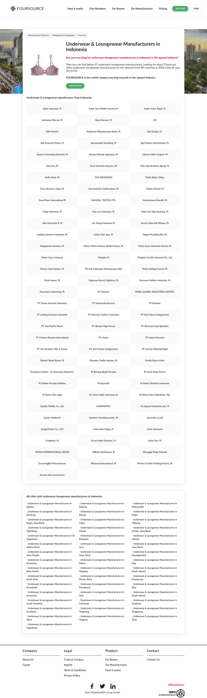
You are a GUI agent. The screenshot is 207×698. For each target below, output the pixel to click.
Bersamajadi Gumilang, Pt (103, 143)
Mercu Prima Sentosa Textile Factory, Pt (103, 246)
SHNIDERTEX (103, 406)
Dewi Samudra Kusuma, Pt (103, 166)
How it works (75, 8)
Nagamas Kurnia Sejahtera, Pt (103, 280)
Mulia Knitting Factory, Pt (154, 269)
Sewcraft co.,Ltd (155, 418)
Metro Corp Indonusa (52, 257)
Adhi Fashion (52, 132)
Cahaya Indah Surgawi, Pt (155, 154)
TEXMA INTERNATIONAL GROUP (52, 452)
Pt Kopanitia (103, 383)
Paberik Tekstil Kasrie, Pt (52, 360)
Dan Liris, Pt (52, 166)
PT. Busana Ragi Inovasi (103, 326)
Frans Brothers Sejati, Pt (52, 189)
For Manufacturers (142, 8)
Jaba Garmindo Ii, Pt (52, 223)
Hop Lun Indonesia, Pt (103, 212)
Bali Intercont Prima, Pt (52, 143)
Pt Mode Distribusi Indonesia (154, 383)
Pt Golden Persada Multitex (52, 383)
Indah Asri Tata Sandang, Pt (154, 212)
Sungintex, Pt (52, 441)
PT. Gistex (103, 338)
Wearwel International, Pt (103, 463)
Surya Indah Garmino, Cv (103, 441)
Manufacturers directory (38, 35)
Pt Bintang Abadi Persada (103, 372)
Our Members (98, 8)
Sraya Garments (155, 429)
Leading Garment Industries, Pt (52, 235)
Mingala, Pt (103, 257)
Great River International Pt (52, 200)
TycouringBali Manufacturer (52, 463)
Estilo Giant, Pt (52, 177)
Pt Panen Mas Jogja (52, 395)
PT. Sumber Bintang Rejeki (155, 349)
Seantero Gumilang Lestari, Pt (103, 418)
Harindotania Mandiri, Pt (155, 200)
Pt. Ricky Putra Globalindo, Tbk (154, 395)
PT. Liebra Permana (154, 338)
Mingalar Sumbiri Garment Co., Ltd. (154, 257)
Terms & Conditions (75, 670)
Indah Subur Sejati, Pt (155, 109)
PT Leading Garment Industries (52, 315)
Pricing (163, 8)
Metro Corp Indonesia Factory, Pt (154, 246)
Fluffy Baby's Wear (154, 177)
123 (155, 120)
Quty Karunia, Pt (103, 120)
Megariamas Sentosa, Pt (52, 246)
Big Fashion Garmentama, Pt (155, 143)
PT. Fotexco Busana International (52, 338)
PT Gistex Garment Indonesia (52, 303)
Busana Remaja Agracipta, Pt (103, 154)
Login (196, 8)
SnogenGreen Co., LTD (52, 429)
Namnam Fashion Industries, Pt (154, 280)
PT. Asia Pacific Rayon (52, 326)
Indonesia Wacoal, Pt (52, 120)
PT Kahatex (154, 303)
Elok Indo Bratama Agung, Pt (155, 166)
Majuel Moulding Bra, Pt (155, 235)
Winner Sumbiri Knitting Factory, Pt (154, 463)
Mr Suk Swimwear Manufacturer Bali (103, 269)
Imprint (68, 665)
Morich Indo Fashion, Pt (52, 269)
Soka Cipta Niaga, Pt (103, 429)
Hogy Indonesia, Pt (52, 212)
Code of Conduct (74, 659)
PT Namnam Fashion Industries (103, 315)
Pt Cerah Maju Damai (154, 372)
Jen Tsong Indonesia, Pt (103, 223)
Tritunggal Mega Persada (155, 452)
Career (26, 665)
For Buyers (118, 8)
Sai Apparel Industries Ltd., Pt (154, 406)
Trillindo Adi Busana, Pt (103, 452)
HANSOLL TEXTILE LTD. (103, 200)
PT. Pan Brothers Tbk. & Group (52, 349)
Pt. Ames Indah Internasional (103, 395)
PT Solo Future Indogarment (155, 315)
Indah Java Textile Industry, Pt (103, 109)
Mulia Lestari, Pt (52, 280)
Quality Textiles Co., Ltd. (52, 406)
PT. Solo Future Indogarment (103, 349)
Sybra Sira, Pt (154, 441)
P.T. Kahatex (103, 292)
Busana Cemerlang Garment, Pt (52, 154)
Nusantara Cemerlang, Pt (52, 292)
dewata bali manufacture (52, 475)
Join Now (180, 8)
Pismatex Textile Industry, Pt (103, 360)
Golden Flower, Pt (155, 189)
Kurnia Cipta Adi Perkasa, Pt (155, 223)
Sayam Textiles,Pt (52, 418)
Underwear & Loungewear (63, 35)
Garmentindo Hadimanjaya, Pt (103, 189)
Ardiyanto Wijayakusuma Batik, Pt (103, 132)
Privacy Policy (72, 675)
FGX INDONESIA (103, 177)
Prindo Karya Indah (154, 360)
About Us (28, 659)
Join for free (75, 86)
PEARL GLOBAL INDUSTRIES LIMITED (154, 292)
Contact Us (153, 659)
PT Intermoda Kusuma (103, 303)
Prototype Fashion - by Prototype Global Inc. (52, 372)
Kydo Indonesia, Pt (52, 109)
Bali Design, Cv (154, 132)
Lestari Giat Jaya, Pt (103, 235)
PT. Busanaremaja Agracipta (155, 326)
